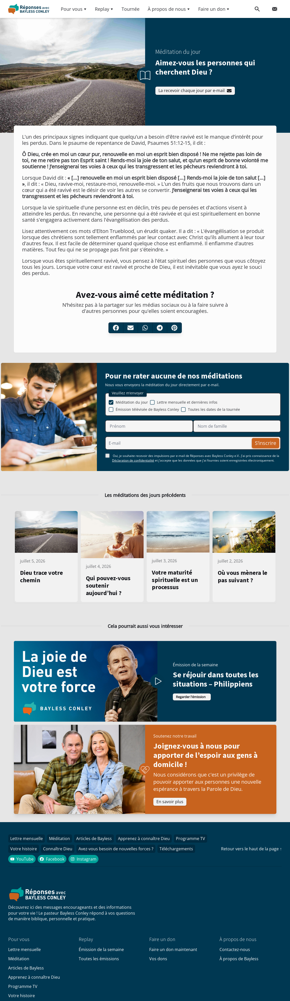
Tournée (130, 9)
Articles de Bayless (99, 843)
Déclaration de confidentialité (133, 462)
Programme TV (199, 843)
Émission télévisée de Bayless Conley (147, 411)
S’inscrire (263, 445)
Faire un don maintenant (173, 955)
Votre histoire (24, 854)
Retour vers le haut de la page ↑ (251, 854)
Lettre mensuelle (27, 843)
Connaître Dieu (60, 854)
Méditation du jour (132, 404)
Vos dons (158, 965)
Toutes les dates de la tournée (214, 411)
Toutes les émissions (99, 965)
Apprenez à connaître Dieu (151, 843)
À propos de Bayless (238, 965)
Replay (104, 9)
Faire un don (213, 9)
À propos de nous (169, 9)
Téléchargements (183, 854)
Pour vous (74, 9)
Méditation (62, 843)
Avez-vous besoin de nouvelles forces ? (121, 854)
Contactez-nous (234, 955)
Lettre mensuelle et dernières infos (187, 404)
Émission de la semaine (101, 955)
